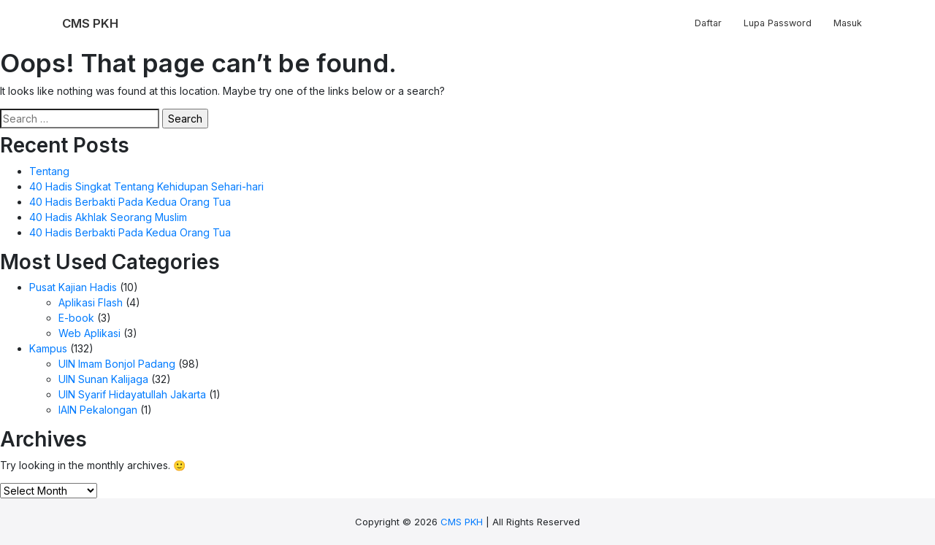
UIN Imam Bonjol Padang (116, 363)
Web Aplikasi (89, 333)
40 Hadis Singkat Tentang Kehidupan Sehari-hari (146, 186)
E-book (76, 318)
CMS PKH (461, 521)
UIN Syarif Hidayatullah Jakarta (132, 394)
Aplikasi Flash (90, 302)
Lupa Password (778, 23)
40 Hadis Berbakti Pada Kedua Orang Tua (130, 202)
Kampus (48, 348)
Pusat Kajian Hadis (73, 287)
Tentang (49, 171)
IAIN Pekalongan (97, 409)
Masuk (847, 23)
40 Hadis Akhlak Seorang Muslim (108, 217)
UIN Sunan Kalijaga (103, 379)
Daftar (708, 23)
